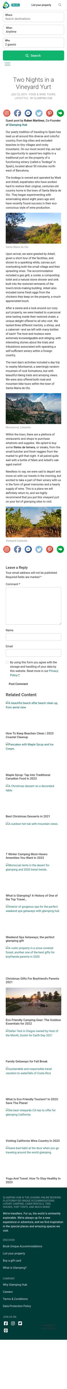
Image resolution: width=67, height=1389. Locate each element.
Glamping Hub (42, 98)
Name (9, 630)
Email (9, 646)
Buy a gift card (12, 1260)
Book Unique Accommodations (22, 1246)
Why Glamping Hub (15, 1284)
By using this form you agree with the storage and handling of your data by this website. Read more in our (34, 669)
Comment (13, 584)
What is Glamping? (15, 1267)
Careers (8, 1292)
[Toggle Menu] (7, 64)
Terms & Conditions (15, 1299)
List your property (41, 5)
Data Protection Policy (17, 1306)
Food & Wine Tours (42, 94)
